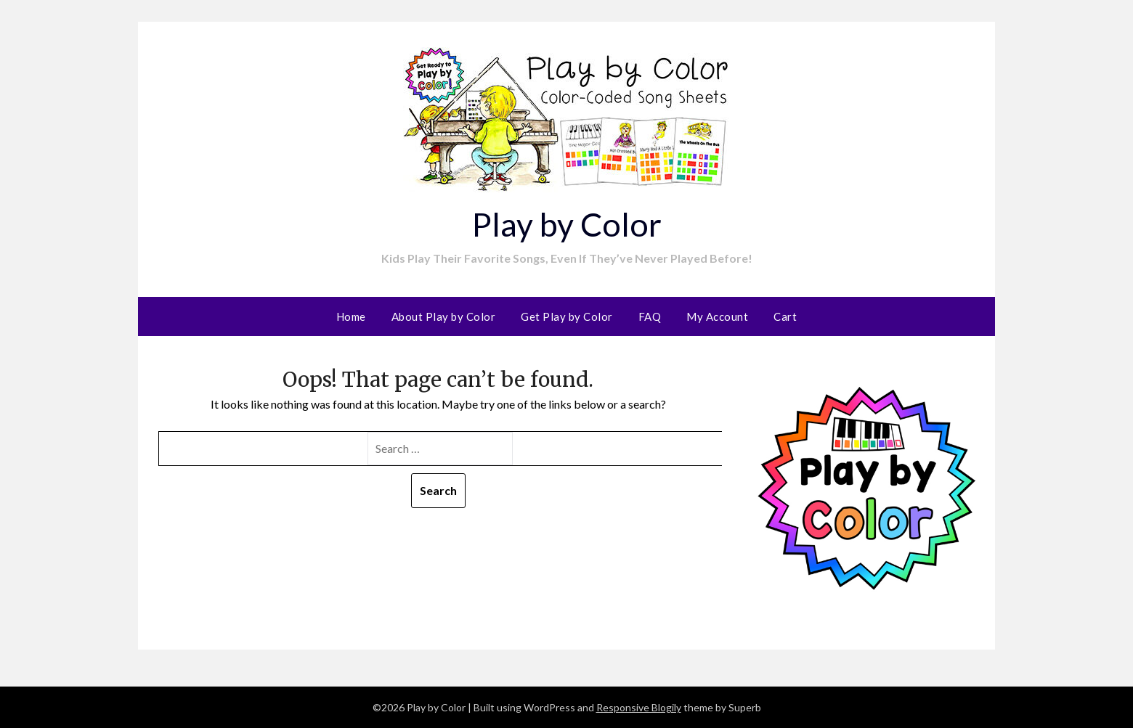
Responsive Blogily (638, 707)
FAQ (650, 316)
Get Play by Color (567, 316)
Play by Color (566, 223)
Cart (785, 316)
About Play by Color (443, 316)
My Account (717, 316)
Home (351, 316)
